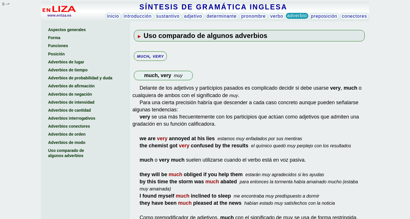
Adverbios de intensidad (71, 102)
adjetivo (193, 16)
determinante (222, 16)
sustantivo (168, 16)
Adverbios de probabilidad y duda (80, 78)
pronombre (253, 16)
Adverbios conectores (69, 126)
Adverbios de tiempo (67, 70)
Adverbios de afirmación (71, 86)
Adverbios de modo (66, 142)
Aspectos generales (67, 29)
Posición (56, 54)
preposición (324, 16)
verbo (276, 16)
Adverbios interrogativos (71, 118)
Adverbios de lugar (66, 62)
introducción (137, 16)
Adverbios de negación (70, 94)
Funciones (58, 45)
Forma (54, 37)
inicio (113, 16)
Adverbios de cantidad (69, 110)
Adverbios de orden (66, 134)
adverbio (297, 15)
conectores (354, 16)
